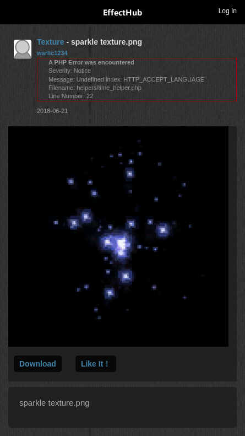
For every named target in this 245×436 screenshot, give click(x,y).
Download (37, 363)
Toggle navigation (13, 10)
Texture (50, 41)
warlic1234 (52, 53)
